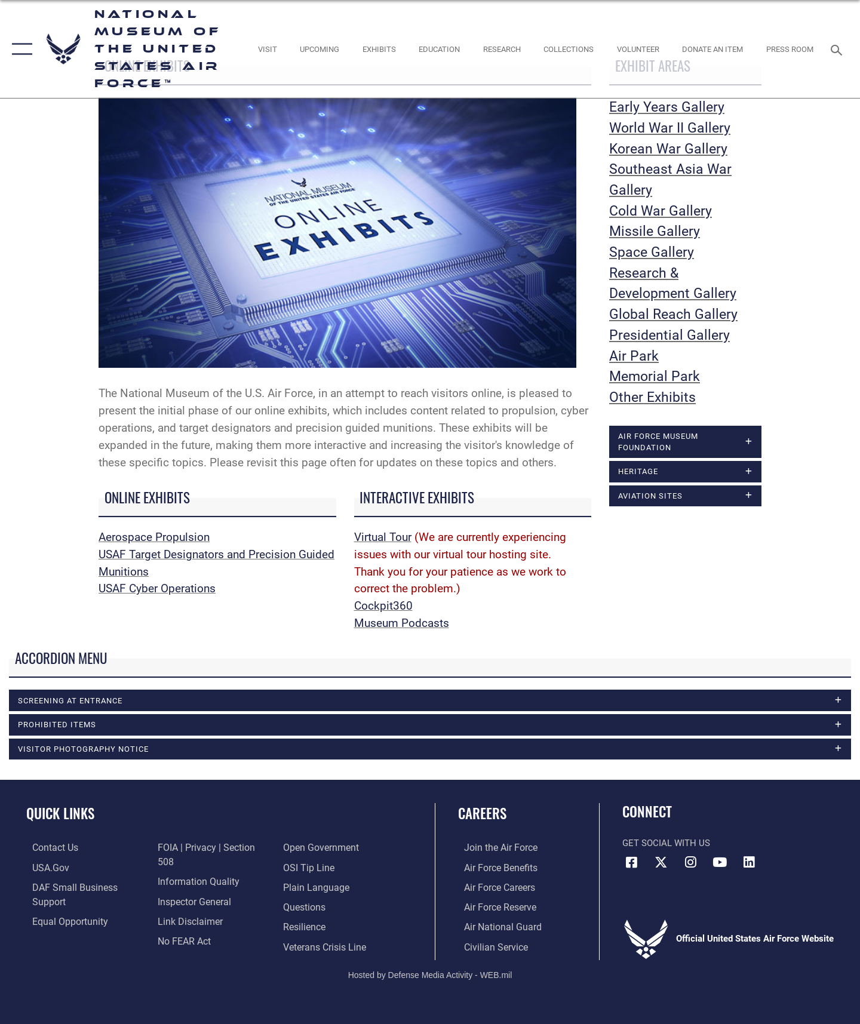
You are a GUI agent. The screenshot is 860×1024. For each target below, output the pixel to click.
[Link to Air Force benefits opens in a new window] (493, 868)
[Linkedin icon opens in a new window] (749, 863)
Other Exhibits (652, 397)
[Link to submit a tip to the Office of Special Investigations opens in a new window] (309, 848)
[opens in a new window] (267, 49)
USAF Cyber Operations (157, 588)
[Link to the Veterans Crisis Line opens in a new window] (325, 926)
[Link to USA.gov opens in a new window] (44, 868)
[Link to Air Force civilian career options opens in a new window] (488, 946)
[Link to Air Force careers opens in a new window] (493, 887)
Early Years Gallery (666, 107)
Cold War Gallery (660, 211)
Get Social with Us (666, 844)
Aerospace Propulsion (154, 537)
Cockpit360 (383, 606)
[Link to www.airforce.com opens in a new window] (493, 848)
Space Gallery (651, 252)
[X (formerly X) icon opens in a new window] (661, 863)
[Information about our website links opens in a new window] (187, 887)
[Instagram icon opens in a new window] (690, 863)
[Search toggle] (838, 49)
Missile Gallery (654, 231)
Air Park (634, 356)
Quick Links (60, 814)
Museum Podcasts (401, 623)
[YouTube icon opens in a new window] (720, 863)
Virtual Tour (382, 537)
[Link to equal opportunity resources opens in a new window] (61, 907)
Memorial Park (654, 376)
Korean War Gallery (668, 149)
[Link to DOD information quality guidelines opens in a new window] (194, 848)
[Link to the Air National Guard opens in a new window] (495, 926)
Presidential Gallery (669, 335)
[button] (19, 49)
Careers (482, 814)
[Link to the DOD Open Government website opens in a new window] (191, 926)
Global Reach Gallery (673, 314)
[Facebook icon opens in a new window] (631, 863)
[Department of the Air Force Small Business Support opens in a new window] (83, 887)
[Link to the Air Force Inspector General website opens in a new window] (191, 868)
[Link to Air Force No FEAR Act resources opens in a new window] (182, 907)
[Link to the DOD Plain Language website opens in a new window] (315, 868)
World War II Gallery (669, 128)
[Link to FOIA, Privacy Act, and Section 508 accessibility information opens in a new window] (81, 926)
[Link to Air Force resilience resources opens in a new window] (305, 907)
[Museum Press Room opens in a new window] (790, 49)
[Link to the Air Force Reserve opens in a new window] (493, 907)
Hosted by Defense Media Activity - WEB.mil (430, 974)
